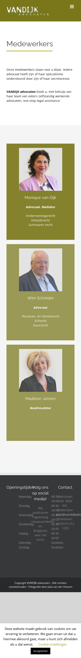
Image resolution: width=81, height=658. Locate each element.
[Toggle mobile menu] (72, 6)
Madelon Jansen (40, 398)
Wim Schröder (40, 298)
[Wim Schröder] (40, 250)
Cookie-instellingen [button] (52, 644)
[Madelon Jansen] (40, 350)
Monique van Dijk (40, 197)
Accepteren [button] (40, 651)
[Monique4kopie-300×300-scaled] (40, 149)
